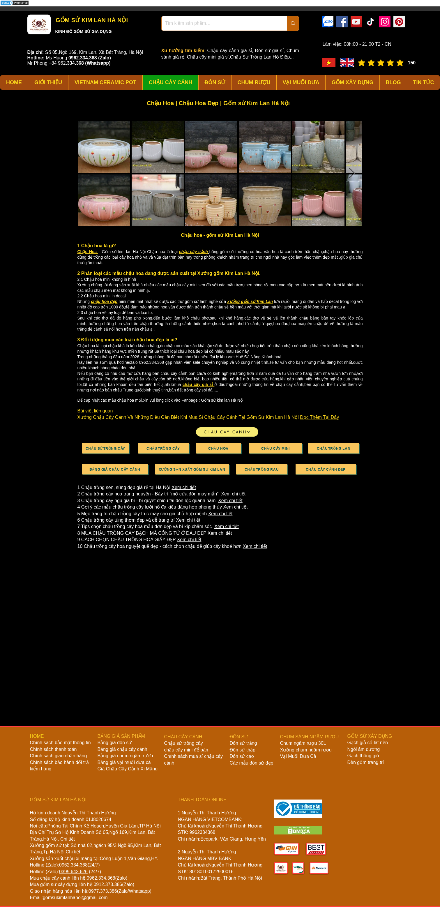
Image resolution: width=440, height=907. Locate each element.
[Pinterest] (399, 21)
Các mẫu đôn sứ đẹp (251, 762)
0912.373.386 (107, 884)
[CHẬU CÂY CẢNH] (227, 432)
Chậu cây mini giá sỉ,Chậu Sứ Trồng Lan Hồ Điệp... (240, 56)
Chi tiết (67, 839)
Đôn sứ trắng (243, 743)
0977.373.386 (103, 891)
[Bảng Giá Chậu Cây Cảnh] (115, 469)
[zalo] (327, 21)
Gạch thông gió (363, 755)
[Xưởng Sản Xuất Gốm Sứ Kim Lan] (192, 469)
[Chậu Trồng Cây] (163, 448)
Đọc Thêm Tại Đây (319, 417)
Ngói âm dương (363, 749)
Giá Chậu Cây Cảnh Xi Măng (128, 768)
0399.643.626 (73, 871)
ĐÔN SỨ (239, 736)
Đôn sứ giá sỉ (269, 50)
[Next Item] (352, 173)
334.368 (75, 63)
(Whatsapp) (97, 63)
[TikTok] (370, 21)
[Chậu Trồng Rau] (261, 469)
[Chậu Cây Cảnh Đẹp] (326, 469)
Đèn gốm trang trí (365, 762)
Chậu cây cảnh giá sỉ (229, 50)
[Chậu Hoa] (218, 448)
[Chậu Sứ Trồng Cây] (105, 448)
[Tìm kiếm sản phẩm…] (220, 23)
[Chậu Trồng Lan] (333, 448)
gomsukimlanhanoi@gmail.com (75, 897)
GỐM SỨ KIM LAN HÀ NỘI (91, 20)
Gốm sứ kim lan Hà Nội (222, 400)
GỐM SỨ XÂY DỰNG (369, 736)
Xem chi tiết (184, 487)
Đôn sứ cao (242, 756)
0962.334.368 (73, 864)
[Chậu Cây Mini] (275, 448)
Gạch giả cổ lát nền (367, 742)
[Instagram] (384, 21)
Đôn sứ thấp (242, 749)
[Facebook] (342, 21)
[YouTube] (356, 21)
